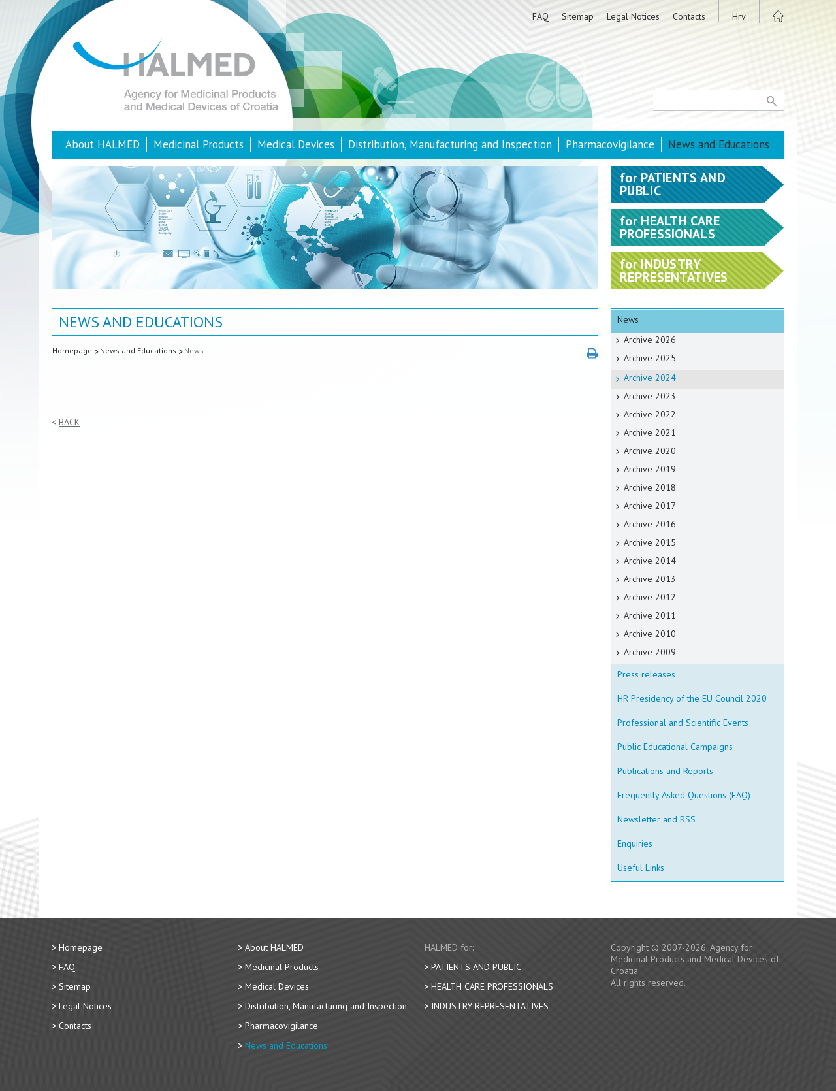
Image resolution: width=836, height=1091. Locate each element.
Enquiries (634, 843)
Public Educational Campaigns (675, 747)
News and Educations (718, 144)
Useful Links (640, 867)
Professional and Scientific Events (682, 722)
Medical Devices (295, 144)
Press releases (646, 674)
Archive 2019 (650, 469)
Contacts (689, 16)
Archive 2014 (650, 560)
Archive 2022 (650, 414)
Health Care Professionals (492, 986)
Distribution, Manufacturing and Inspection (450, 144)
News (194, 350)
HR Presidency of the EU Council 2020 (692, 698)
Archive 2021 (650, 432)
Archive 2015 (650, 542)
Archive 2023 (650, 396)
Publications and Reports (665, 771)
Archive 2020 (650, 451)
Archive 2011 (650, 615)
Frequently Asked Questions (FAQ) (683, 795)
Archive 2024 (650, 377)
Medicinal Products (198, 144)
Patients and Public (476, 967)
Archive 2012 (650, 597)
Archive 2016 (650, 524)
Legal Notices (633, 16)
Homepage (72, 350)
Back (69, 422)
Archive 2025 (650, 358)
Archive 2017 (650, 506)
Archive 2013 (650, 579)
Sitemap (578, 16)
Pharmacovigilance (610, 144)
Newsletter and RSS (656, 819)
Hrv (739, 16)
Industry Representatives (490, 1006)
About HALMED (102, 144)
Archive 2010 (650, 634)
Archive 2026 (650, 340)
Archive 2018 (650, 487)
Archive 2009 (650, 652)
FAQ (540, 16)
